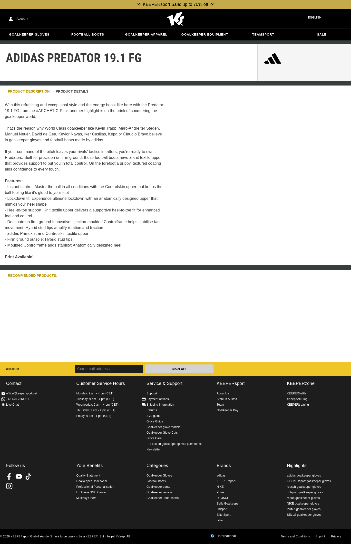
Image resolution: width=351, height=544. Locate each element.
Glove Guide (154, 421)
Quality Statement (88, 475)
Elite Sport (224, 514)
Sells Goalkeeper (228, 503)
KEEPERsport (231, 383)
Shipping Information (160, 404)
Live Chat (12, 404)
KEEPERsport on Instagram (9, 486)
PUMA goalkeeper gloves (304, 509)
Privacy (336, 536)
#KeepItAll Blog (297, 399)
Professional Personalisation (95, 486)
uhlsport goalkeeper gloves (305, 492)
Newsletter (12, 369)
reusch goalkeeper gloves (304, 486)
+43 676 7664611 (17, 399)
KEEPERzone (301, 383)
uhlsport (222, 509)
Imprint (320, 536)
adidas (221, 475)
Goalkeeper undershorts (162, 498)
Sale (322, 34)
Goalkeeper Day (227, 410)
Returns (151, 410)
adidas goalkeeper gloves (304, 475)
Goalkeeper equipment (204, 34)
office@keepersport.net (21, 393)
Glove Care (154, 438)
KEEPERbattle (296, 393)
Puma (220, 492)
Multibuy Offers (86, 498)
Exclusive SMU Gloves (91, 492)
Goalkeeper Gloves (29, 34)
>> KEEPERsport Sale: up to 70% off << (175, 4)
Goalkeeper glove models (163, 427)
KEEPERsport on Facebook (9, 476)
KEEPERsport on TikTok (28, 476)
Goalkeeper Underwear (91, 481)
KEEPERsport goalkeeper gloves (309, 481)
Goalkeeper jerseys (159, 492)
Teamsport (263, 34)
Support (151, 393)
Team (220, 404)
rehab (220, 520)
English (315, 17)
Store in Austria (227, 399)
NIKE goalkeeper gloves (303, 503)
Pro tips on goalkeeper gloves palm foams (174, 444)
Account (22, 18)
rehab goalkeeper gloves (303, 498)
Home (175, 19)
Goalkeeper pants (158, 486)
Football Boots (87, 34)
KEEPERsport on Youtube (19, 476)
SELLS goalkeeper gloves (304, 514)
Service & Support (164, 383)
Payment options (157, 399)
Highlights (297, 465)
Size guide (153, 416)
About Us (223, 393)
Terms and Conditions (295, 536)
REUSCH (223, 498)
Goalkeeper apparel (146, 34)
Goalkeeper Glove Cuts (162, 432)
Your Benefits (89, 465)
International (227, 536)
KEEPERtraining (298, 404)
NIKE (220, 486)
